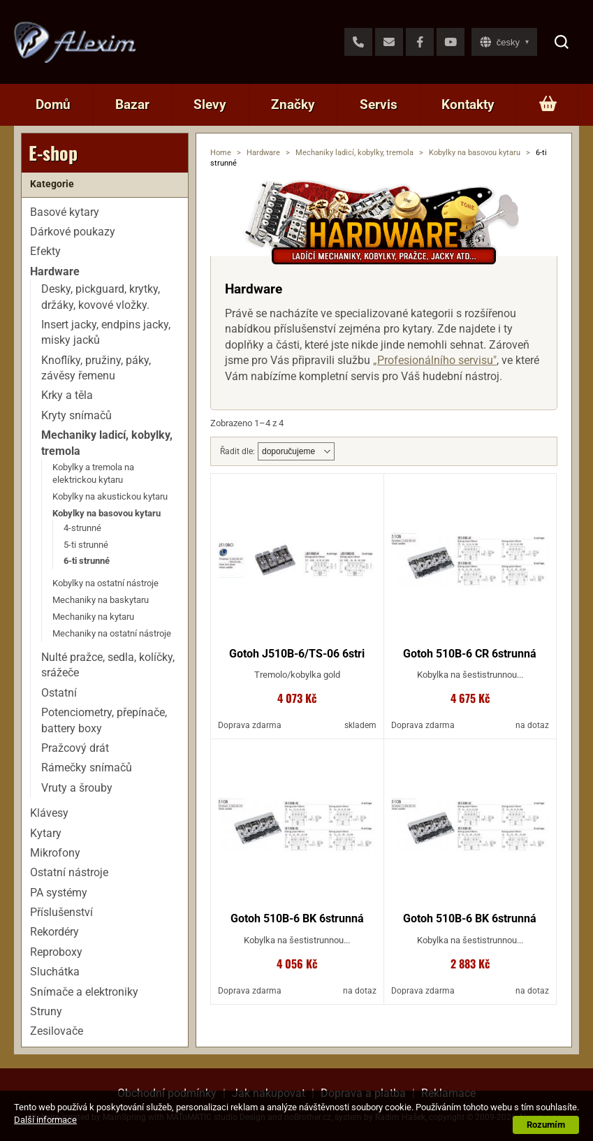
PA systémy (58, 892)
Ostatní (59, 692)
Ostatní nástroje (69, 872)
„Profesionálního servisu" (435, 360)
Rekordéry (54, 931)
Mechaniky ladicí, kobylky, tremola (354, 152)
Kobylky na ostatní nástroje (105, 583)
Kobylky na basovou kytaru (474, 152)
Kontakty (468, 104)
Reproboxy (56, 952)
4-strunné (82, 528)
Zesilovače (56, 1031)
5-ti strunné (86, 544)
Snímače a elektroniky (84, 991)
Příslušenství (61, 912)
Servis (378, 104)
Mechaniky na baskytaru (100, 600)
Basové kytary (64, 212)
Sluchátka (55, 971)
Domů (53, 104)
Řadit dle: (237, 451)
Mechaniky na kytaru (93, 616)
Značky (293, 104)
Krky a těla (67, 395)
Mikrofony (55, 852)
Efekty (45, 251)
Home (220, 152)
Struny (46, 1011)
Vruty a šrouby (76, 787)
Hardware (263, 152)
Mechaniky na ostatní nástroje (111, 633)
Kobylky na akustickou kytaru (110, 496)
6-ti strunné (87, 560)
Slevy (209, 104)
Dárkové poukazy (72, 231)
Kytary (45, 833)
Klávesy (49, 813)
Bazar (132, 104)
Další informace (45, 1119)
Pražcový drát (75, 748)
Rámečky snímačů (86, 767)
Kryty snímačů (76, 415)
